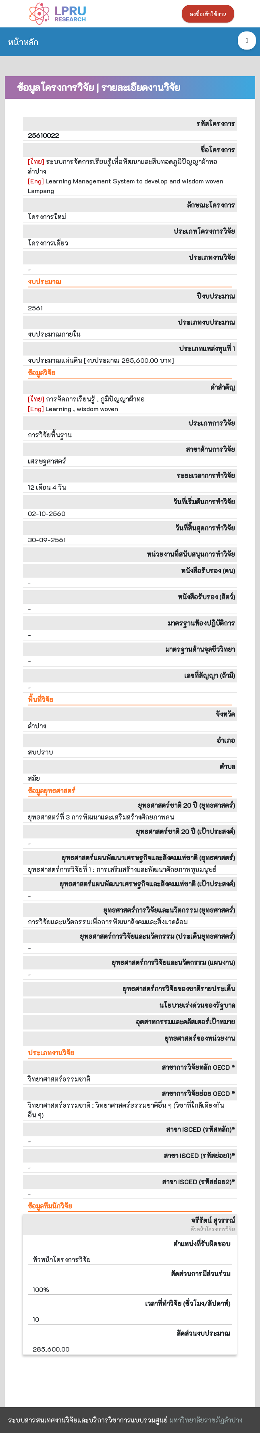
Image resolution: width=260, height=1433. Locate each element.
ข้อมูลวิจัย (41, 372)
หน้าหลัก (23, 41)
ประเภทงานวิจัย (51, 1052)
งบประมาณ (44, 281)
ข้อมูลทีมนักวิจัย (50, 1206)
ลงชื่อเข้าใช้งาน (208, 14)
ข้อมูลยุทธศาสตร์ (51, 790)
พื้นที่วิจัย (40, 699)
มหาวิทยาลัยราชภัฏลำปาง (205, 1420)
